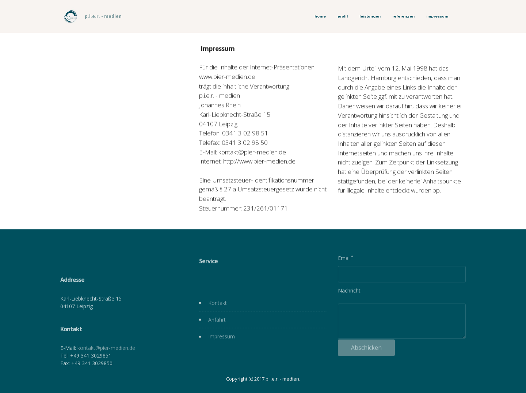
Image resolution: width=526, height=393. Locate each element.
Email (344, 259)
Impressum (221, 339)
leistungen (370, 16)
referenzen (403, 16)
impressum (437, 16)
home (320, 16)
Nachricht (349, 291)
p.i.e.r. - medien (103, 16)
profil (343, 16)
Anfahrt (217, 322)
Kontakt (217, 305)
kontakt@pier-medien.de (106, 361)
